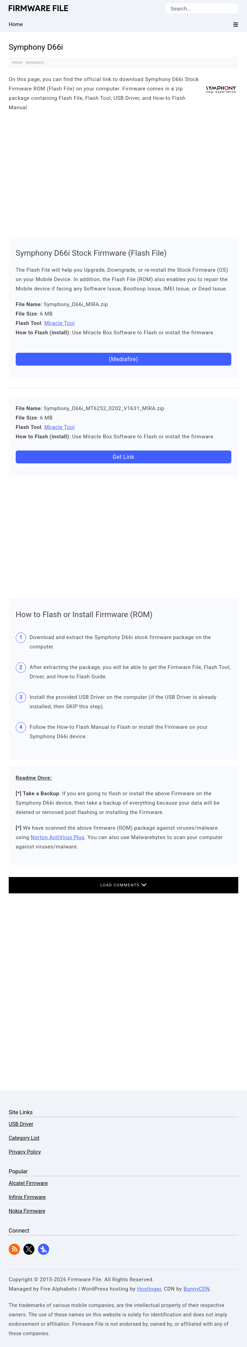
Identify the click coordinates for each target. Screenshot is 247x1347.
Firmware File (39, 8)
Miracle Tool (59, 323)
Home (17, 62)
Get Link (123, 457)
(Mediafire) (123, 359)
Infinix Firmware (27, 1197)
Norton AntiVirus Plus (57, 837)
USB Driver (21, 1124)
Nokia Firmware (27, 1211)
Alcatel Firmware (28, 1183)
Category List (24, 1138)
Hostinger (149, 1289)
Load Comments (123, 885)
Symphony (35, 62)
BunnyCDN (197, 1289)
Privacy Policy (25, 1152)
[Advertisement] (123, 172)
